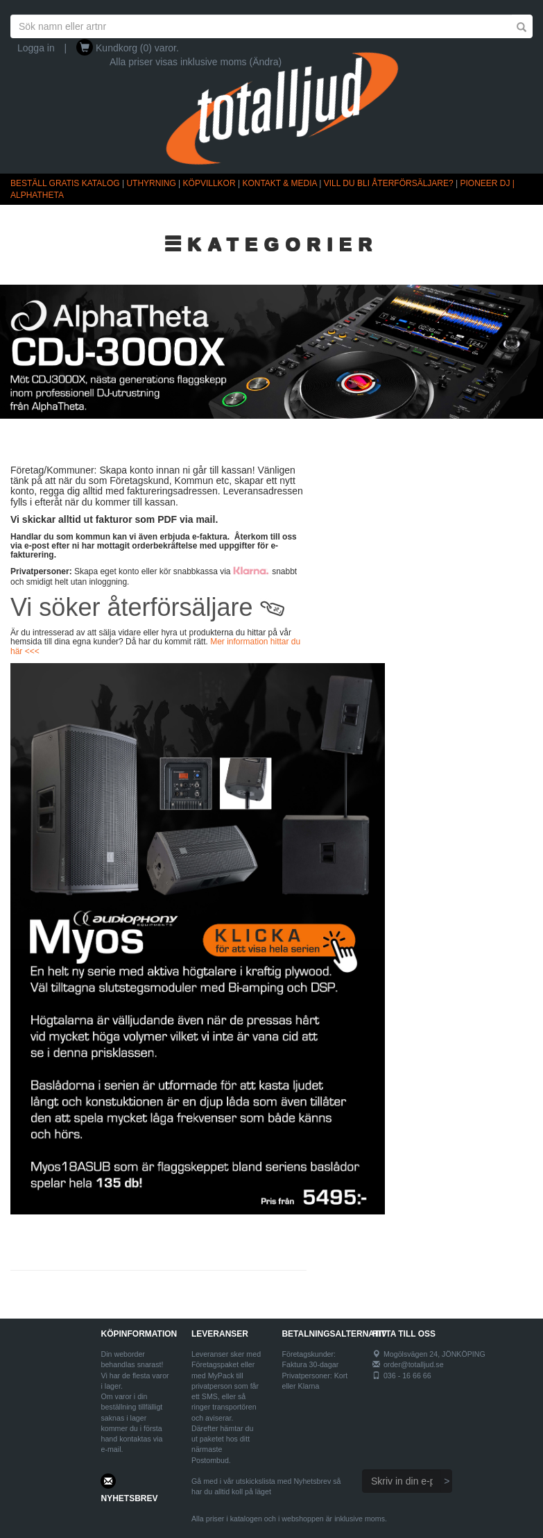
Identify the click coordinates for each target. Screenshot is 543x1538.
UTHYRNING (150, 183)
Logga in (36, 47)
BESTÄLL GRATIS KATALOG (65, 183)
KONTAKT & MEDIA (279, 183)
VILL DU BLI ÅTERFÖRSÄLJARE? (389, 183)
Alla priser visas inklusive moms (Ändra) (196, 61)
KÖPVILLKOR (209, 183)
